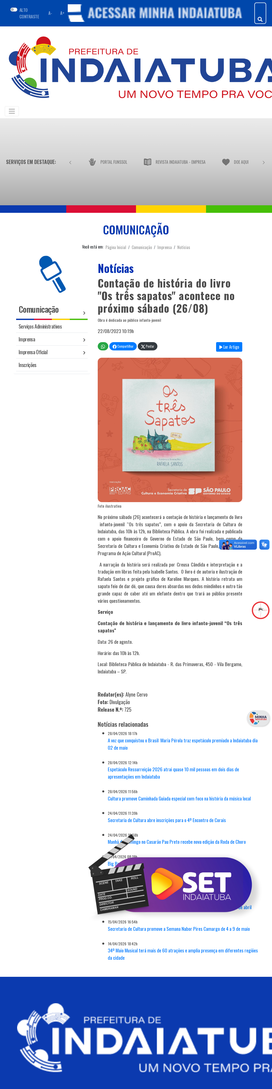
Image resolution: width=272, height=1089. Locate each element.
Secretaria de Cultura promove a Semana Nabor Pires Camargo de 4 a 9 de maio (179, 928)
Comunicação (142, 247)
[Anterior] (70, 162)
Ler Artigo (229, 347)
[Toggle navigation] (12, 111)
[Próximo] (263, 162)
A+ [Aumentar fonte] (62, 13)
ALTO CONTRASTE (29, 13)
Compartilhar (123, 346)
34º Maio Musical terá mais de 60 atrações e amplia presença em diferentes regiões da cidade (183, 954)
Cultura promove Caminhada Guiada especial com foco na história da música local (179, 798)
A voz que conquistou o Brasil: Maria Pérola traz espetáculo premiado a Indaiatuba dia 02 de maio (183, 744)
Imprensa (164, 247)
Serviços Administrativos (40, 326)
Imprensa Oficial (33, 352)
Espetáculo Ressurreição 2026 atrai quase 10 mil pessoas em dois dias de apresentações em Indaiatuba (173, 772)
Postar (147, 346)
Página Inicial (116, 247)
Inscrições (28, 365)
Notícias (183, 247)
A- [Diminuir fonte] (50, 13)
